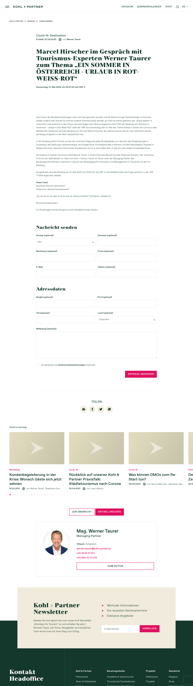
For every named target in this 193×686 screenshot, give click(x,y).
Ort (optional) (43, 379)
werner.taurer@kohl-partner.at (94, 615)
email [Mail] (83, 475)
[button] (10, 561)
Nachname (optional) (46, 317)
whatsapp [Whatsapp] (109, 475)
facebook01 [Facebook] (92, 475)
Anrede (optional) (45, 301)
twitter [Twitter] (100, 475)
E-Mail (39, 333)
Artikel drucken (110, 578)
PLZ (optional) (105, 363)
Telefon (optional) (106, 333)
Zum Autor (115, 633)
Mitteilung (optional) (46, 395)
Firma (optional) (106, 317)
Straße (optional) (44, 363)
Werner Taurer (74, 39)
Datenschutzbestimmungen (71, 431)
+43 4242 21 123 (86, 620)
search (173, 10)
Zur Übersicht (81, 578)
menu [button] (11, 11)
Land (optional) (105, 379)
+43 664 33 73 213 (87, 624)
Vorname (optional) (107, 301)
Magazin (123, 10)
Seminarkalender (145, 10)
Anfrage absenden (140, 440)
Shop (164, 10)
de (181, 10)
